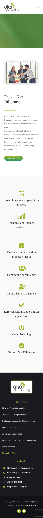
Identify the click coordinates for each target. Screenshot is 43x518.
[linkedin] (19, 511)
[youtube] (24, 511)
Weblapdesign (31, 505)
